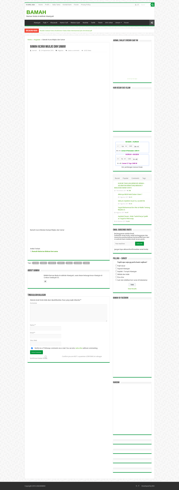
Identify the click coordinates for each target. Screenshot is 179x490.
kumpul (61, 263)
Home (41, 5)
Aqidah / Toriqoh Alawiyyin (127, 271)
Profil (47, 5)
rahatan (78, 263)
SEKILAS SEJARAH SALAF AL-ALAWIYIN (131, 201)
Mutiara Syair (75, 23)
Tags (144, 178)
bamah (34, 50)
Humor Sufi (64, 23)
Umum (117, 23)
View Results (132, 289)
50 (131, 203)
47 (127, 212)
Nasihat (85, 23)
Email (32, 333)
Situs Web (33, 340)
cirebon (52, 263)
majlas (69, 263)
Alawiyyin (37, 23)
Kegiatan (37, 40)
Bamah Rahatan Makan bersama (45, 251)
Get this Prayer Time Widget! (132, 78)
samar (86, 263)
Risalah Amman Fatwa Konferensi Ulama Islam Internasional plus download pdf (66, 30)
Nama (33, 325)
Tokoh (100, 23)
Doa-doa (120, 277)
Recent (117, 178)
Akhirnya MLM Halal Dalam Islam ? (130, 194)
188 (130, 190)
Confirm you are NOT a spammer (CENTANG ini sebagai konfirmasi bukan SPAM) (66, 357)
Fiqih (44, 23)
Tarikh (93, 23)
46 (129, 221)
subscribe (78, 348)
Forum (76, 5)
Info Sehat (109, 23)
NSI (153, 486)
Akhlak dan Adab (123, 274)
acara (36, 263)
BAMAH (36, 12)
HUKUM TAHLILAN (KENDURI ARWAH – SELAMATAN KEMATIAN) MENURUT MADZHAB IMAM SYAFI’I (129, 185)
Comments (135, 178)
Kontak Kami (67, 5)
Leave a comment (73, 50)
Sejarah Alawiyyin (123, 269)
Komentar (33, 303)
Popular (125, 178)
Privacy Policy (85, 5)
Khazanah (53, 23)
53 (131, 197)
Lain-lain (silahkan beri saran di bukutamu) (132, 280)
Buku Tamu (56, 5)
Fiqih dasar (121, 266)
